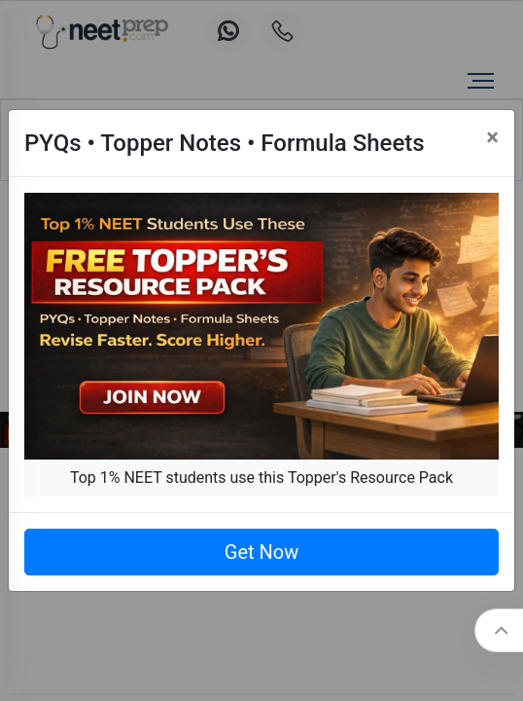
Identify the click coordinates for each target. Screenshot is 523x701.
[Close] (492, 137)
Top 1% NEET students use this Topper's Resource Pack (261, 477)
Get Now (261, 552)
